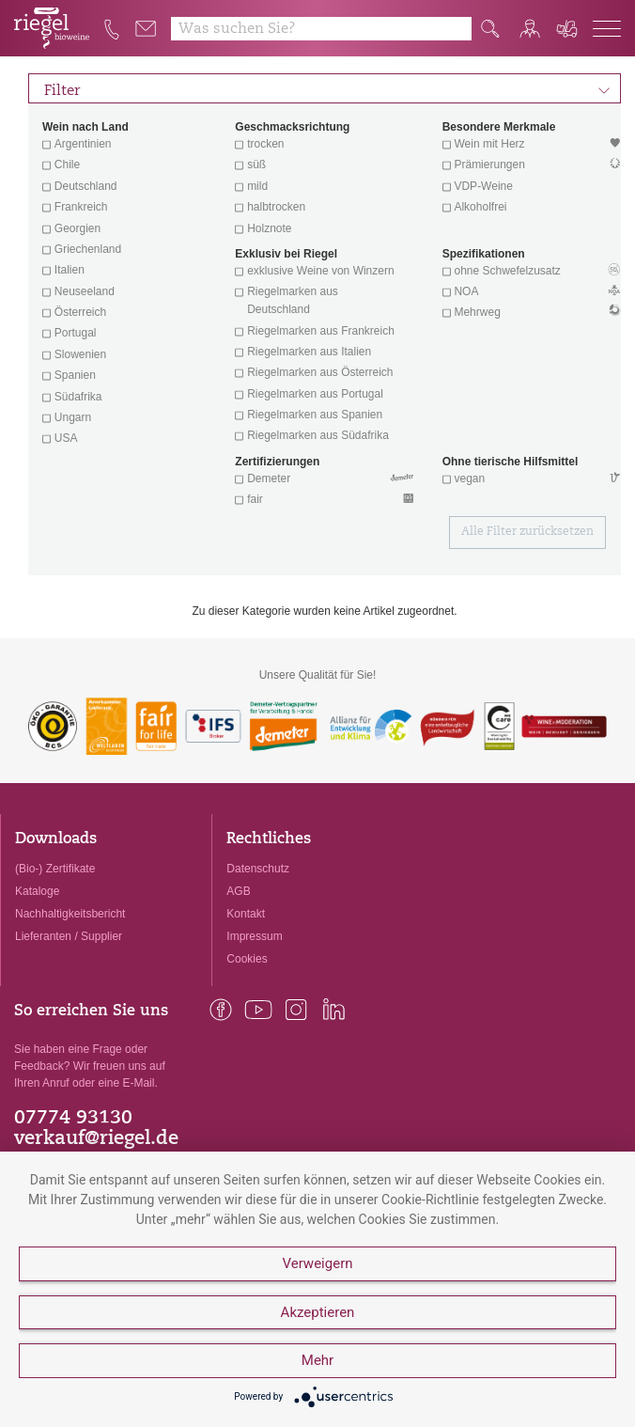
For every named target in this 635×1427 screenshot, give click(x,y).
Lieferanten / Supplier (68, 936)
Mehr (317, 1361)
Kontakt (245, 913)
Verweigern (317, 1264)
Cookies (246, 958)
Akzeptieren (318, 1312)
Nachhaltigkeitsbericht (70, 913)
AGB (238, 891)
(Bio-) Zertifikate (55, 868)
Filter (327, 88)
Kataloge (37, 891)
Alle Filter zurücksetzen (527, 532)
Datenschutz (257, 868)
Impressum (254, 936)
